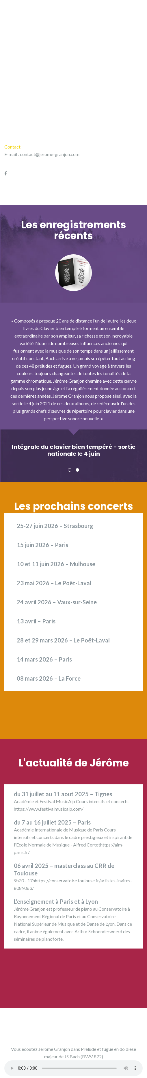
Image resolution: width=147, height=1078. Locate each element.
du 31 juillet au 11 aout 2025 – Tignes (63, 793)
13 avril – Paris (36, 621)
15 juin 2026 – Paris (42, 544)
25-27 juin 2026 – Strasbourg (55, 525)
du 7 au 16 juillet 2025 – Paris (52, 822)
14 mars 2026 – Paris (44, 659)
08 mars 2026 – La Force (49, 678)
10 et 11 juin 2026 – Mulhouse (56, 563)
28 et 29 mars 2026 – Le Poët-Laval (63, 640)
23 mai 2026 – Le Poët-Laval (54, 582)
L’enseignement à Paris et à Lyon (56, 901)
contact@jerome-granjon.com (49, 154)
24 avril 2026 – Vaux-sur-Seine (57, 602)
